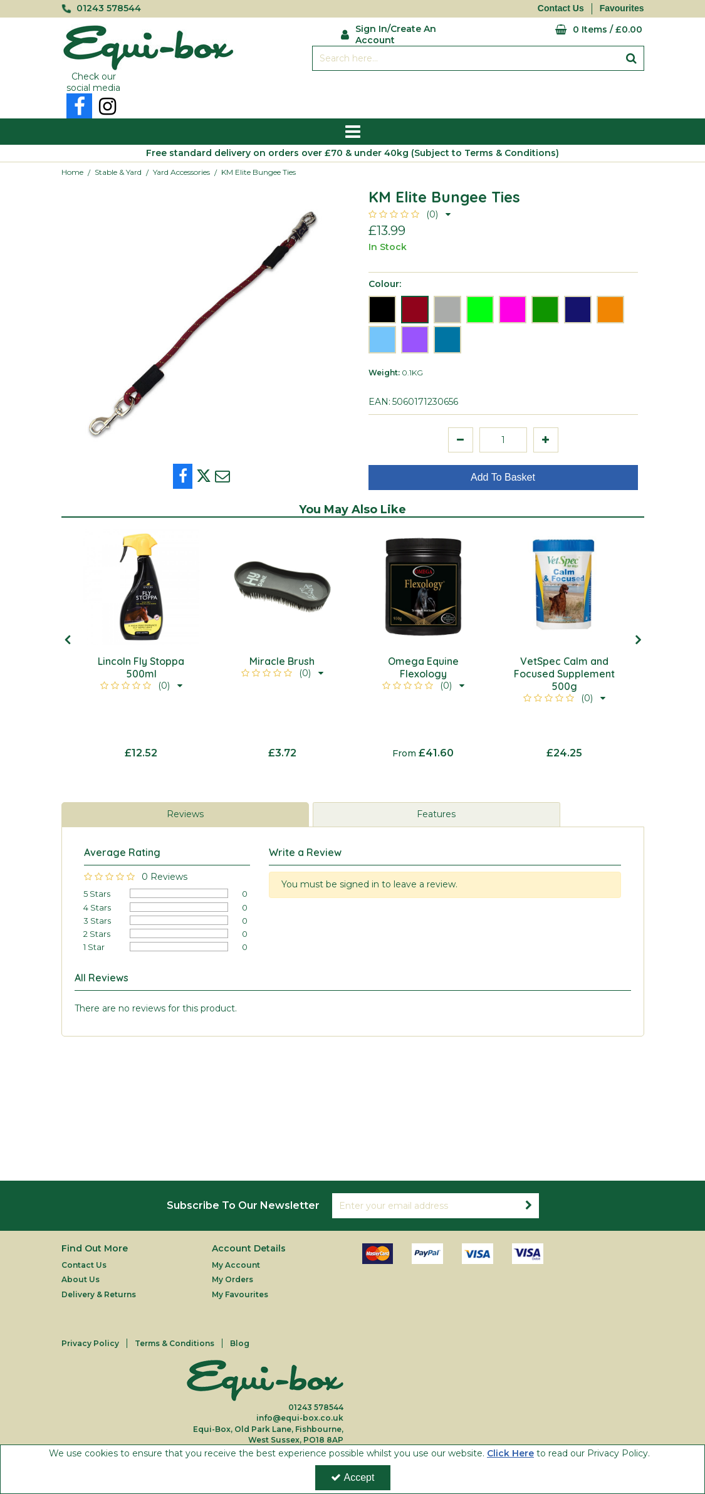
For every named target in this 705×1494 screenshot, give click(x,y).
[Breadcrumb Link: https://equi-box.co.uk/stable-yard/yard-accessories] (181, 172)
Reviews (185, 814)
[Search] (466, 58)
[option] (202, 322)
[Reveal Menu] (352, 131)
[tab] (185, 814)
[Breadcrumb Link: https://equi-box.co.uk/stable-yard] (118, 172)
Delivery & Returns (98, 1294)
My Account (236, 1265)
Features (436, 814)
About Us (80, 1279)
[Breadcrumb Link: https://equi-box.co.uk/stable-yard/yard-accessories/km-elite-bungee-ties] (258, 172)
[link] (79, 105)
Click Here (510, 1453)
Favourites (622, 8)
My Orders (232, 1279)
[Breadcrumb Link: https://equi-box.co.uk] (72, 172)
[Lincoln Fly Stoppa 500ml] (141, 587)
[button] (409, 214)
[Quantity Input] (503, 439)
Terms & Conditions (174, 1343)
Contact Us (561, 8)
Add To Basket (503, 477)
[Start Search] (632, 58)
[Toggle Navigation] (352, 132)
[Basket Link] (565, 30)
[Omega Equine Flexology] (423, 587)
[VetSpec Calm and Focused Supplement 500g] (564, 587)
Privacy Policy (90, 1343)
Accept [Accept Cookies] (353, 1477)
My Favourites (240, 1294)
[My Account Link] (404, 33)
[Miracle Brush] (282, 587)
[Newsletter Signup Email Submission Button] (529, 1205)
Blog (239, 1343)
